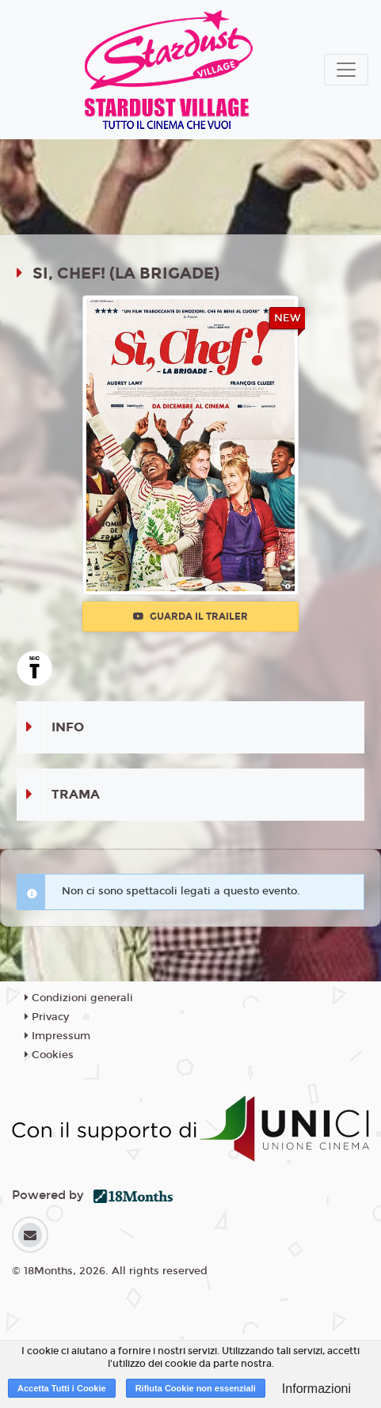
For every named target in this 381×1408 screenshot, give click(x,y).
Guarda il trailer (190, 616)
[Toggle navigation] (346, 69)
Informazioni (316, 1388)
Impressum (57, 1036)
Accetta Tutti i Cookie (61, 1388)
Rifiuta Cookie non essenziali (195, 1388)
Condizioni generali (79, 998)
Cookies (49, 1055)
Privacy (47, 1017)
